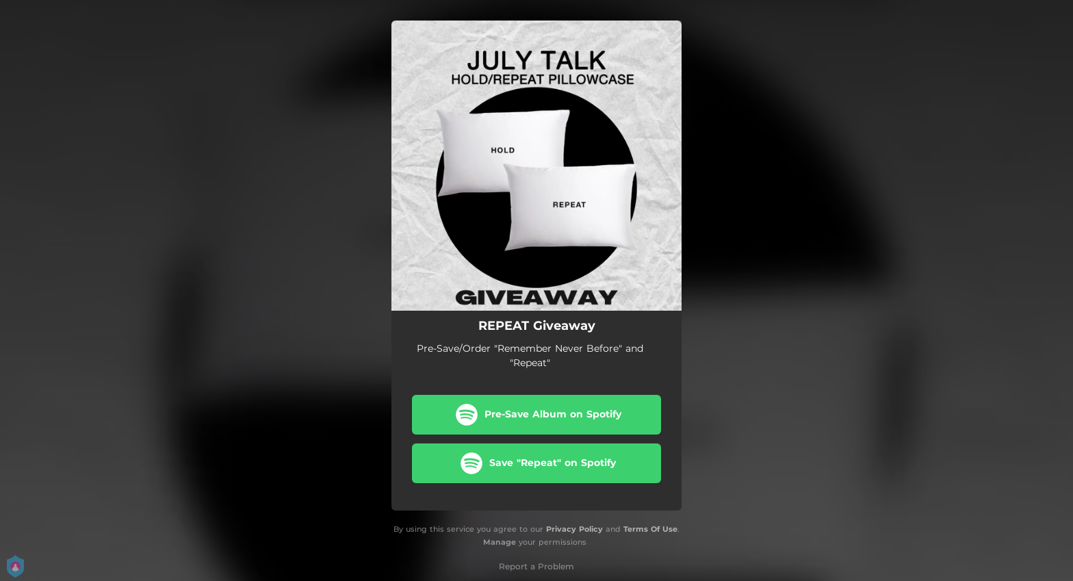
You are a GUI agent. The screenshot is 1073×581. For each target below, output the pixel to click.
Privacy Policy (574, 529)
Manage (499, 542)
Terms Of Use (650, 529)
